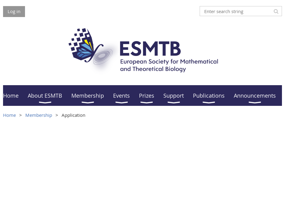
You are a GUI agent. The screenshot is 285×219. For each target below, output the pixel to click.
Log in (14, 11)
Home (9, 115)
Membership (38, 115)
